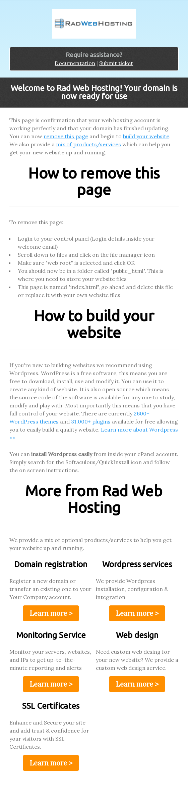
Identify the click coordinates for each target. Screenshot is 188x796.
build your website (146, 136)
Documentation (75, 63)
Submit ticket (116, 63)
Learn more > (50, 613)
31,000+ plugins (91, 421)
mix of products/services (88, 144)
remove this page (66, 136)
